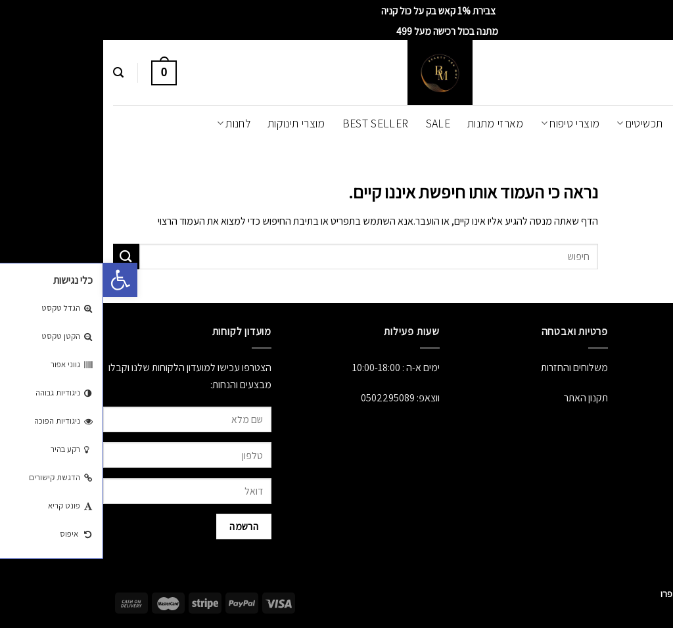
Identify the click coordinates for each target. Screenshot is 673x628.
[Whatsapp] (636, 594)
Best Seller (272, 123)
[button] (17, 280)
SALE (335, 123)
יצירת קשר (653, 429)
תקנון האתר (483, 398)
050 (265, 398)
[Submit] (23, 256)
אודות (662, 367)
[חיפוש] (15, 72)
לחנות (130, 123)
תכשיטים (536, 123)
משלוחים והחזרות (471, 367)
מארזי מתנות (392, 123)
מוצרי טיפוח (467, 123)
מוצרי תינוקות (193, 123)
